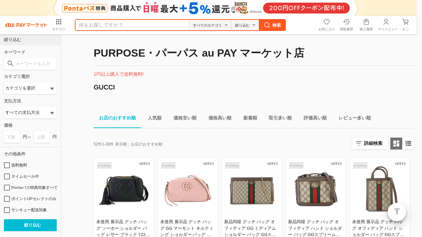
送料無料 (15, 165)
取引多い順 (277, 119)
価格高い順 (217, 119)
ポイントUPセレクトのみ (30, 199)
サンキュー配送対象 (25, 210)
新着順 (247, 119)
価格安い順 (182, 119)
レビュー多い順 (352, 119)
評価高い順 (312, 119)
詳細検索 (373, 143)
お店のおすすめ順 (115, 119)
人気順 (152, 119)
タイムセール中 (21, 176)
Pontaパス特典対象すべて (30, 188)
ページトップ (397, 212)
